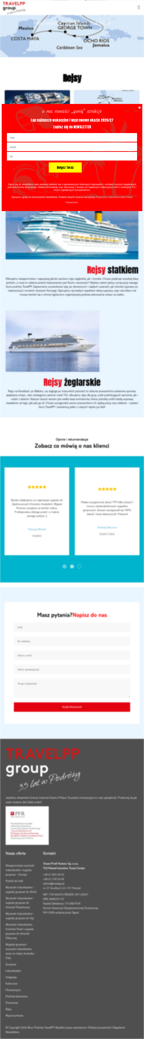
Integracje (11, 977)
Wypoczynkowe (14, 1015)
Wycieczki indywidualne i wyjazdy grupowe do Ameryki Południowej (19, 903)
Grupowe (11, 964)
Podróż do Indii (14, 880)
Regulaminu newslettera (108, 197)
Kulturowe (11, 983)
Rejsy (9, 1009)
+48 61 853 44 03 (53, 874)
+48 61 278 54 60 (53, 879)
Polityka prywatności (99, 1027)
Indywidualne (13, 970)
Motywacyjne (13, 989)
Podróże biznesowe (17, 996)
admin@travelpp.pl (53, 883)
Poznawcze (12, 1002)
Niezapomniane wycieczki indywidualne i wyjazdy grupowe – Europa (20, 870)
